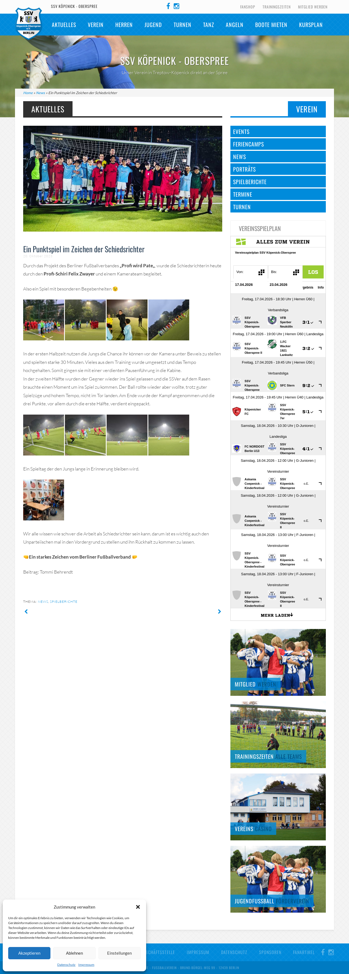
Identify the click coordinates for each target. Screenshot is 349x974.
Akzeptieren (29, 953)
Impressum (86, 965)
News (40, 93)
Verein (96, 24)
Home (28, 93)
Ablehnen (74, 953)
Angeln (234, 24)
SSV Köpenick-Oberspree (28, 23)
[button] (138, 907)
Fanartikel (304, 952)
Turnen (182, 24)
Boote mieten (271, 24)
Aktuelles (64, 24)
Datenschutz (66, 965)
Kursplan (311, 24)
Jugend (153, 24)
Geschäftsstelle (158, 952)
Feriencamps (248, 144)
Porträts (244, 169)
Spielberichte (63, 602)
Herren (124, 24)
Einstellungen (119, 953)
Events (241, 131)
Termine (242, 194)
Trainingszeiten (277, 7)
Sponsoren (270, 952)
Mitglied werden (312, 7)
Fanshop (247, 7)
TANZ (208, 24)
